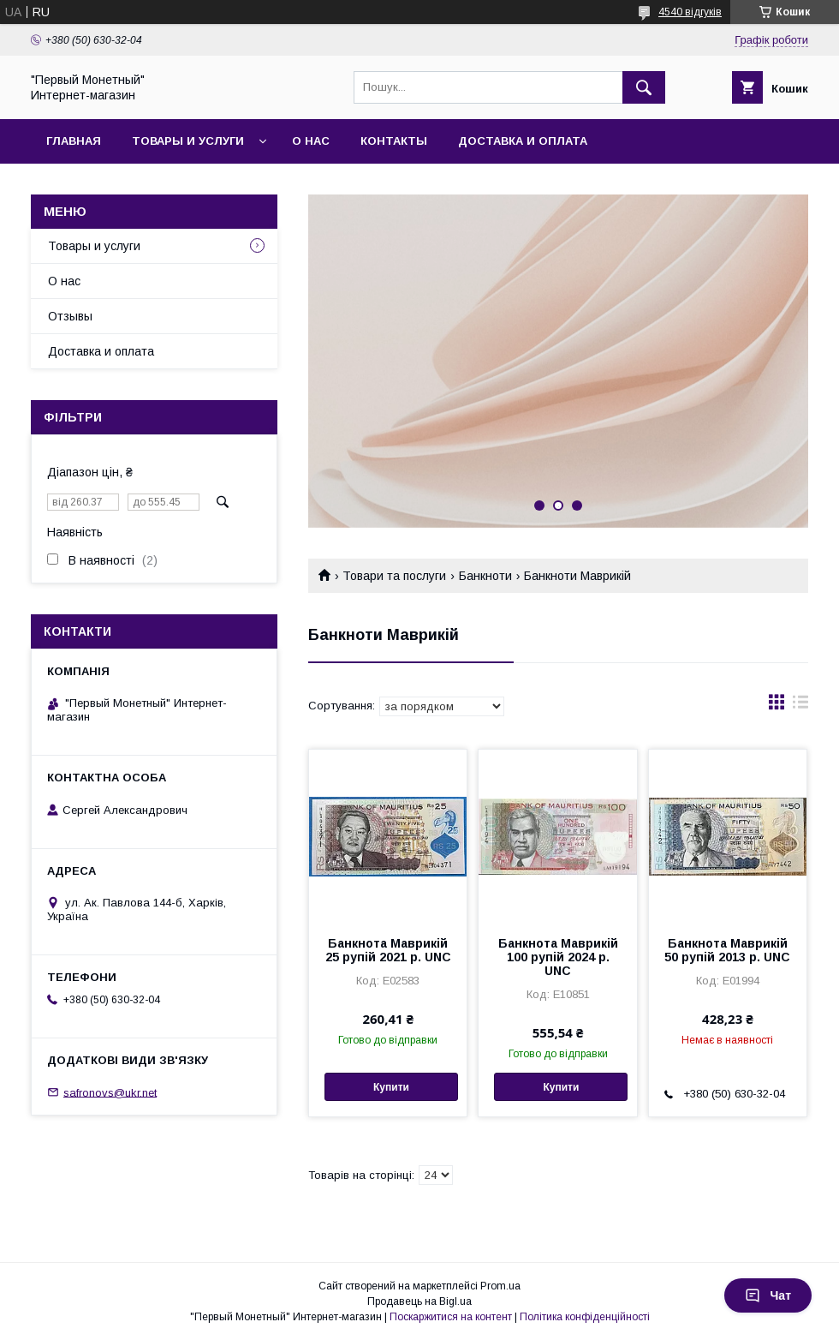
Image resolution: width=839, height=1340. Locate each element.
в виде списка (800, 706)
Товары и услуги (188, 141)
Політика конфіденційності (585, 1317)
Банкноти (485, 576)
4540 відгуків (690, 12)
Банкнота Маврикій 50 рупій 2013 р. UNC (727, 950)
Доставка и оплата (522, 141)
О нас (311, 141)
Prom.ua (500, 1286)
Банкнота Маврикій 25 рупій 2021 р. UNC (388, 950)
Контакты (393, 141)
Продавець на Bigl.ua (419, 1301)
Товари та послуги (394, 576)
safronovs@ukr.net (110, 1092)
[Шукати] (643, 87)
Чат (768, 1295)
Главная (73, 141)
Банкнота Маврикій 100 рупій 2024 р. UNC (558, 957)
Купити (391, 1087)
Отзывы (70, 316)
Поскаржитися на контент (451, 1317)
